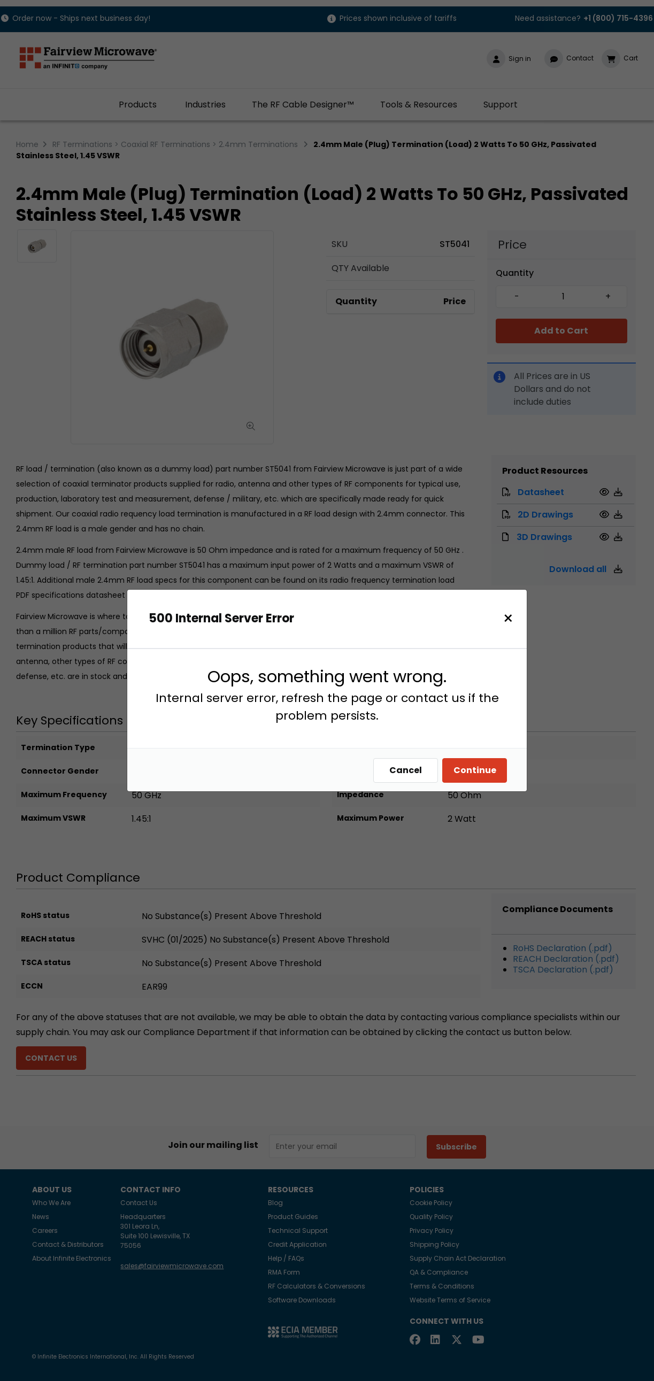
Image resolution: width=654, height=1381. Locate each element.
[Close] (511, 618)
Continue (477, 770)
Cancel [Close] (408, 770)
